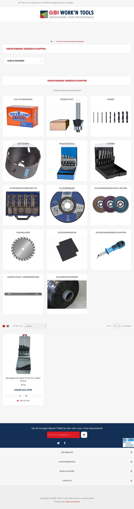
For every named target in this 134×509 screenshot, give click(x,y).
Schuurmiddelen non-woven (110, 188)
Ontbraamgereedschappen (111, 232)
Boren (110, 99)
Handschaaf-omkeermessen (23, 277)
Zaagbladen (23, 232)
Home (51, 41)
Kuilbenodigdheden (67, 277)
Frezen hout (67, 99)
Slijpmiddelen (67, 188)
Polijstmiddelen (23, 99)
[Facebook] (65, 443)
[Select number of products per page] (116, 326)
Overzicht (4, 326)
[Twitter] (58, 443)
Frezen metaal (67, 143)
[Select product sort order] (35, 326)
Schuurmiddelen (67, 232)
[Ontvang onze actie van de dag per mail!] (63, 435)
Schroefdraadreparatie (23, 188)
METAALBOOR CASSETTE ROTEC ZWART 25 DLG (23, 379)
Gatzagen (23, 143)
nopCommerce (72, 501)
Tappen (111, 143)
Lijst (8, 326)
